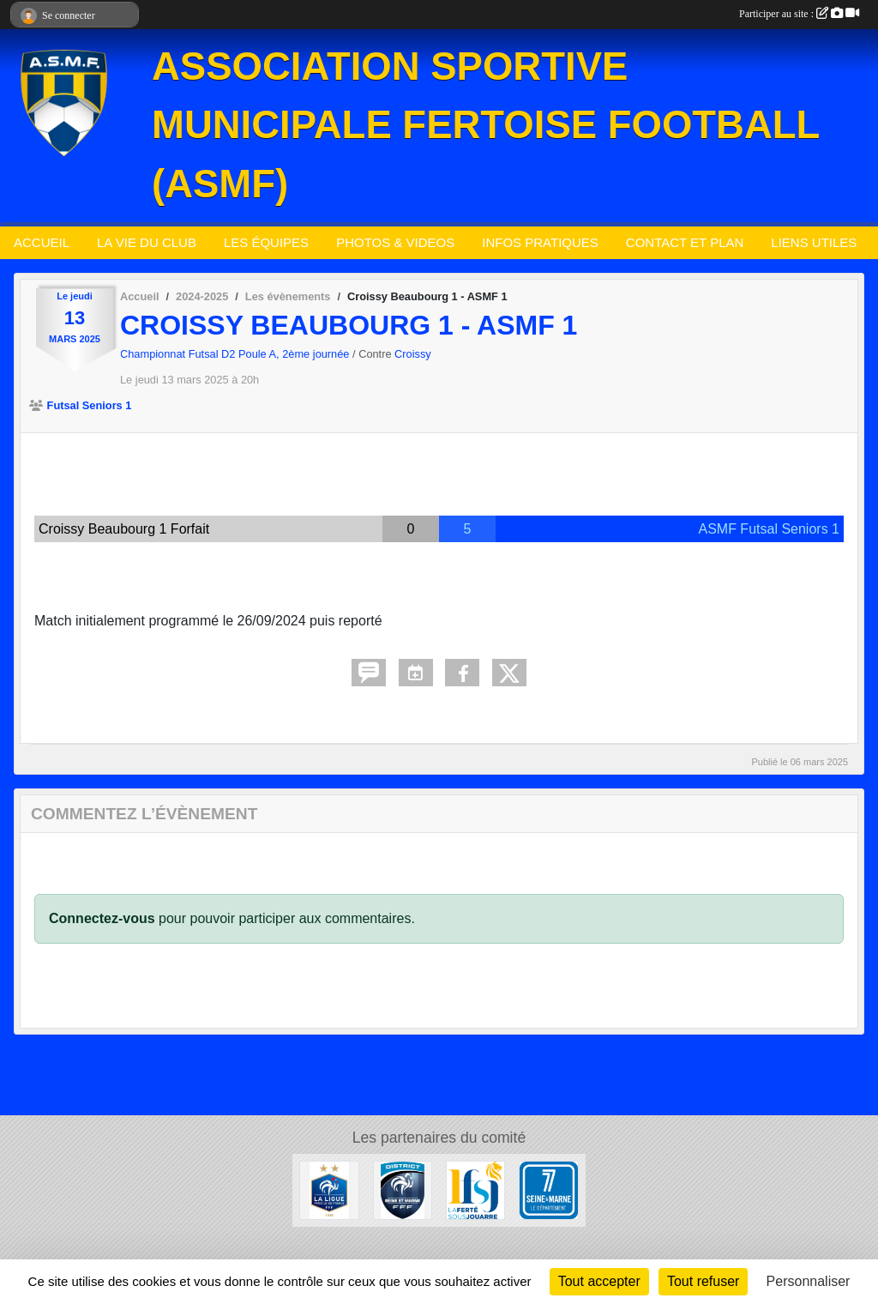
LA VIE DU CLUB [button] (146, 242)
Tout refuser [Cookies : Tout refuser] (703, 1281)
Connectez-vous (102, 918)
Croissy (412, 353)
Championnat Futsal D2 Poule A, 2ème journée (236, 353)
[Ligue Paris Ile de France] (328, 1189)
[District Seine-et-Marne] (402, 1189)
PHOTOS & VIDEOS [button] (395, 242)
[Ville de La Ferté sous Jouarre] (475, 1189)
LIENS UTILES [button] (814, 242)
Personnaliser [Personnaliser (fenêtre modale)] (809, 1281)
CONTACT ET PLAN (685, 242)
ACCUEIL (41, 242)
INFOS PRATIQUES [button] (540, 242)
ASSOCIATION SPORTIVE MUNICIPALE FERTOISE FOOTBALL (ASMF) (486, 125)
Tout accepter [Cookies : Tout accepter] (599, 1281)
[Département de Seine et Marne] (548, 1189)
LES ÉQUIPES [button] (266, 242)
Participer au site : (799, 14)
